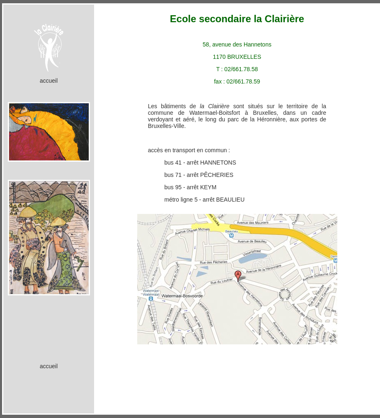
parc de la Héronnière (257, 119)
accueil (49, 80)
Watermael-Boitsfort (214, 112)
